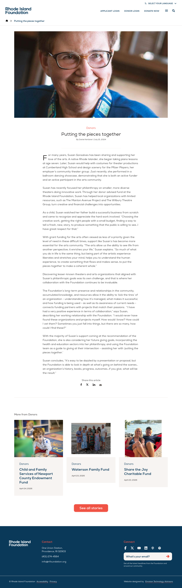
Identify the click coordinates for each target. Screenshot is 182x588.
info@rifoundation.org (54, 561)
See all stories (91, 508)
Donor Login (131, 11)
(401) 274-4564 (50, 556)
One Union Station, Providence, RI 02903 (54, 549)
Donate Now (151, 11)
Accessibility (42, 581)
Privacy (53, 581)
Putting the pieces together (29, 20)
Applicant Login (109, 11)
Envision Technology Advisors (159, 581)
